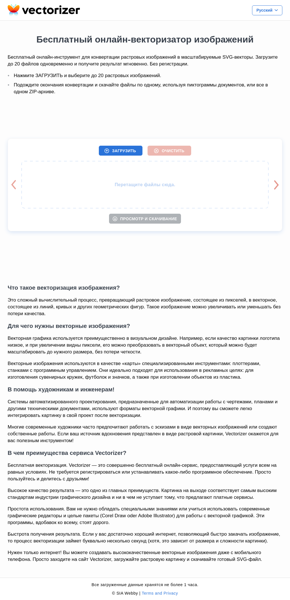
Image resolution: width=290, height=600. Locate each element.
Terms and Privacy (160, 593)
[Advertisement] (145, 117)
